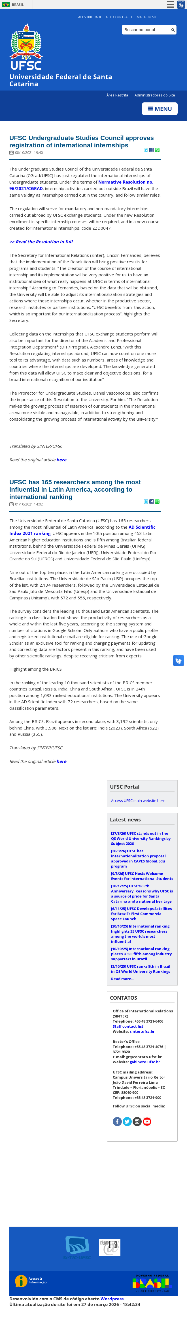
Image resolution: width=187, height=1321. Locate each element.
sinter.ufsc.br (142, 1042)
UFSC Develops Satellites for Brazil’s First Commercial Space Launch (141, 924)
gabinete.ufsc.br (145, 1072)
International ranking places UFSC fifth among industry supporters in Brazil (141, 965)
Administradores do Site (155, 95)
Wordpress (112, 1310)
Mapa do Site (147, 17)
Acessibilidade (90, 17)
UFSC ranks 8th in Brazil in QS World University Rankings (140, 980)
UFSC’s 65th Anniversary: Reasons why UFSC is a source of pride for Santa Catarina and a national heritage (142, 904)
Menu (160, 109)
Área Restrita (118, 95)
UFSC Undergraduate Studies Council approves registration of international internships (73, 146)
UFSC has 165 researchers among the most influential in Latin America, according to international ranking (82, 499)
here (61, 469)
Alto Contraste (119, 17)
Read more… (122, 989)
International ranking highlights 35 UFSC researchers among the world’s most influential (140, 945)
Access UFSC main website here (138, 811)
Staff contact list (128, 1037)
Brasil (18, 4)
